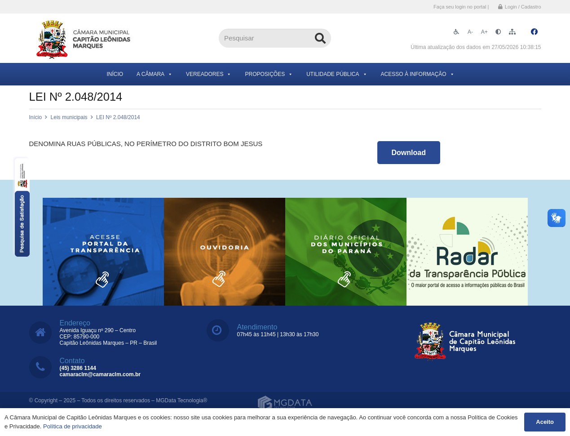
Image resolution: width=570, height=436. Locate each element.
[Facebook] (534, 32)
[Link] (84, 38)
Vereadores (208, 74)
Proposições (269, 74)
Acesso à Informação (418, 74)
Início (114, 74)
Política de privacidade (72, 426)
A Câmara (154, 74)
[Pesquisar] (275, 38)
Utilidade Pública (336, 74)
